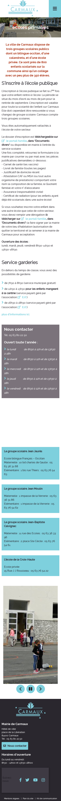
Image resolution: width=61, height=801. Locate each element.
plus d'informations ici (15, 314)
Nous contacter (17, 745)
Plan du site (28, 798)
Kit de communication (47, 798)
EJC (24, 297)
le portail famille (16, 140)
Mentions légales (11, 798)
